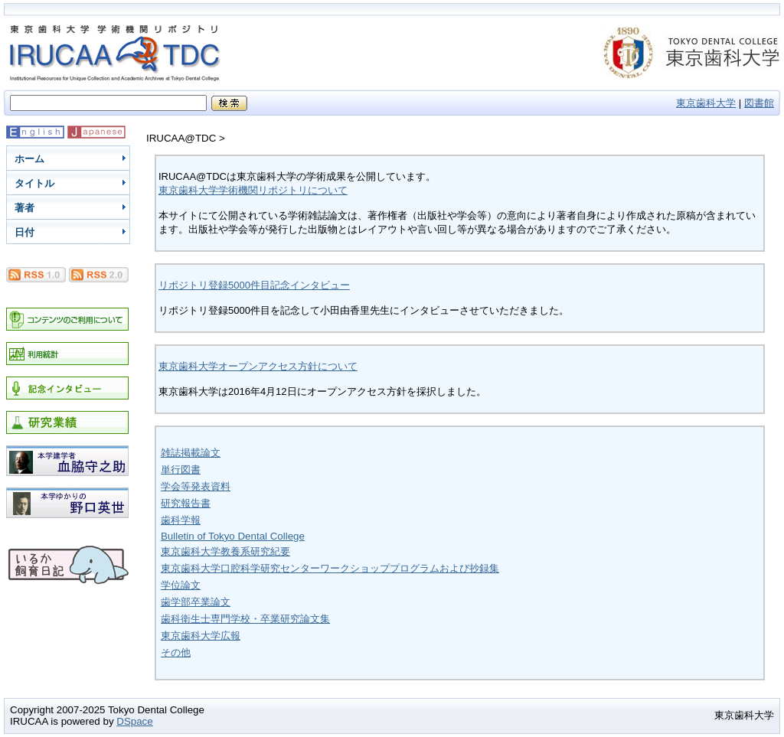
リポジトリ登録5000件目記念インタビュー (254, 285)
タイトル (34, 183)
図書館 (759, 103)
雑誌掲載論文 (190, 452)
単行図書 (181, 469)
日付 (24, 232)
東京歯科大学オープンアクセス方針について (258, 366)
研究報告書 (186, 503)
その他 (176, 652)
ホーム (29, 159)
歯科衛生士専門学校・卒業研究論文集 (245, 618)
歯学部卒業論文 (195, 602)
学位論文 (181, 585)
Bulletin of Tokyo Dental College (233, 536)
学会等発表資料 (195, 486)
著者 (24, 208)
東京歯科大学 (706, 103)
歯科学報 (181, 520)
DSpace (134, 721)
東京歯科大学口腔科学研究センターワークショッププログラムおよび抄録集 (330, 568)
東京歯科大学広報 (200, 635)
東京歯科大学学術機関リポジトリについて (253, 190)
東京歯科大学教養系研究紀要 (225, 551)
